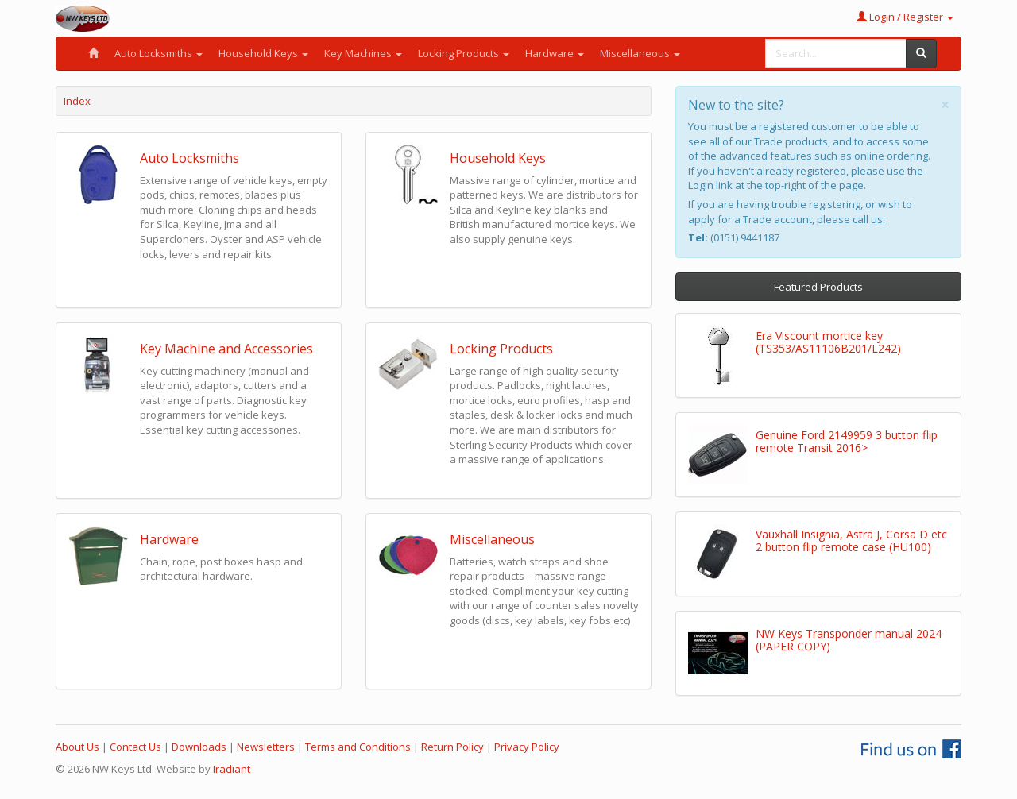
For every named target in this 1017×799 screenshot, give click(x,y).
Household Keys (263, 53)
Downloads (199, 746)
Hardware (554, 53)
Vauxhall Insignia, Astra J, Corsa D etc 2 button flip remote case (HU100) (851, 540)
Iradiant (231, 769)
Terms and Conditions (358, 746)
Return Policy (452, 746)
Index (77, 101)
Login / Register (905, 17)
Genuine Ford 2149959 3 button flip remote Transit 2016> (847, 440)
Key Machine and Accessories (226, 348)
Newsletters (266, 746)
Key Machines (363, 53)
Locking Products (463, 53)
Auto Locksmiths (158, 53)
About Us (77, 746)
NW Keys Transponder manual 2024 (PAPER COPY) (849, 639)
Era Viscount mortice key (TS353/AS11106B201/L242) (828, 341)
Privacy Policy (526, 746)
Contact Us (135, 746)
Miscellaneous (640, 53)
